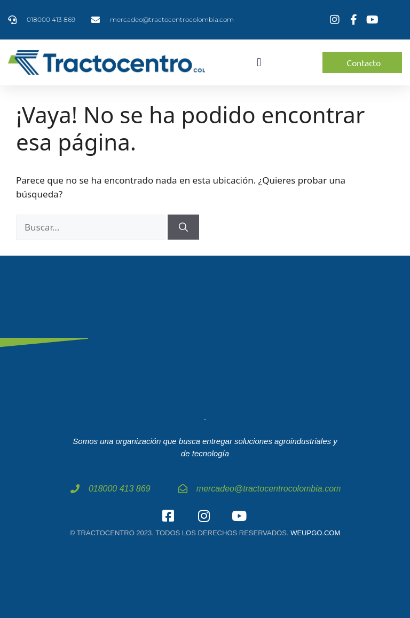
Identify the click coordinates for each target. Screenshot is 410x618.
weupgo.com (315, 533)
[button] (259, 63)
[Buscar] (183, 227)
